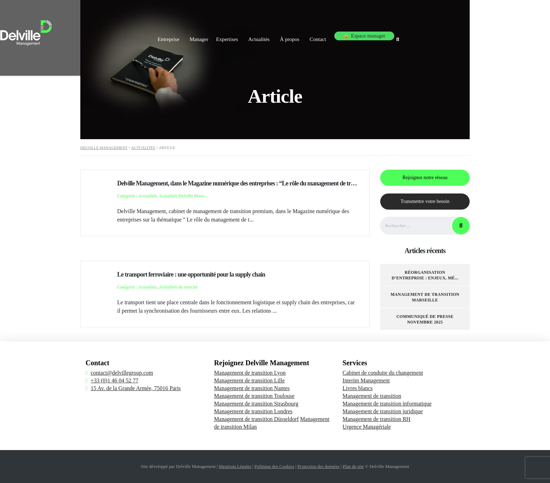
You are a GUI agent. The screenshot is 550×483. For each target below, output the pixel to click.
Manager (246, 34)
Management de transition (372, 396)
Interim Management (366, 380)
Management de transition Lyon (250, 373)
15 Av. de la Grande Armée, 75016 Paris (135, 388)
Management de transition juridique (383, 411)
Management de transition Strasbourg (256, 404)
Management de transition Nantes (252, 388)
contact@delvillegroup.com (121, 373)
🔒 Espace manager (428, 34)
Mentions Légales (235, 466)
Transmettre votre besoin (425, 201)
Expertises (281, 34)
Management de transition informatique (387, 404)
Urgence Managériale (367, 427)
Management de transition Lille (249, 380)
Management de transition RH (376, 419)
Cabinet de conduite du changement (383, 373)
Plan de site (353, 466)
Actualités (316, 34)
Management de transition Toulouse (254, 396)
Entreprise (212, 34)
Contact (383, 34)
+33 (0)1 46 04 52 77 (114, 380)
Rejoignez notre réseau (424, 177)
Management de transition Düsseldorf (256, 419)
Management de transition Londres (253, 411)
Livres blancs (358, 388)
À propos (351, 34)
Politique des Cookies (274, 466)
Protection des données (318, 466)
